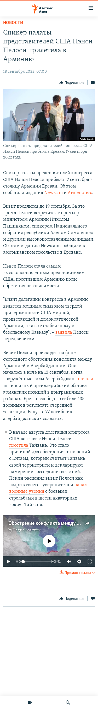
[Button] (71, 83)
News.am (53, 192)
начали (85, 379)
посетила (19, 445)
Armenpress (80, 192)
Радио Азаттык (27, 530)
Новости (13, 22)
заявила (63, 332)
